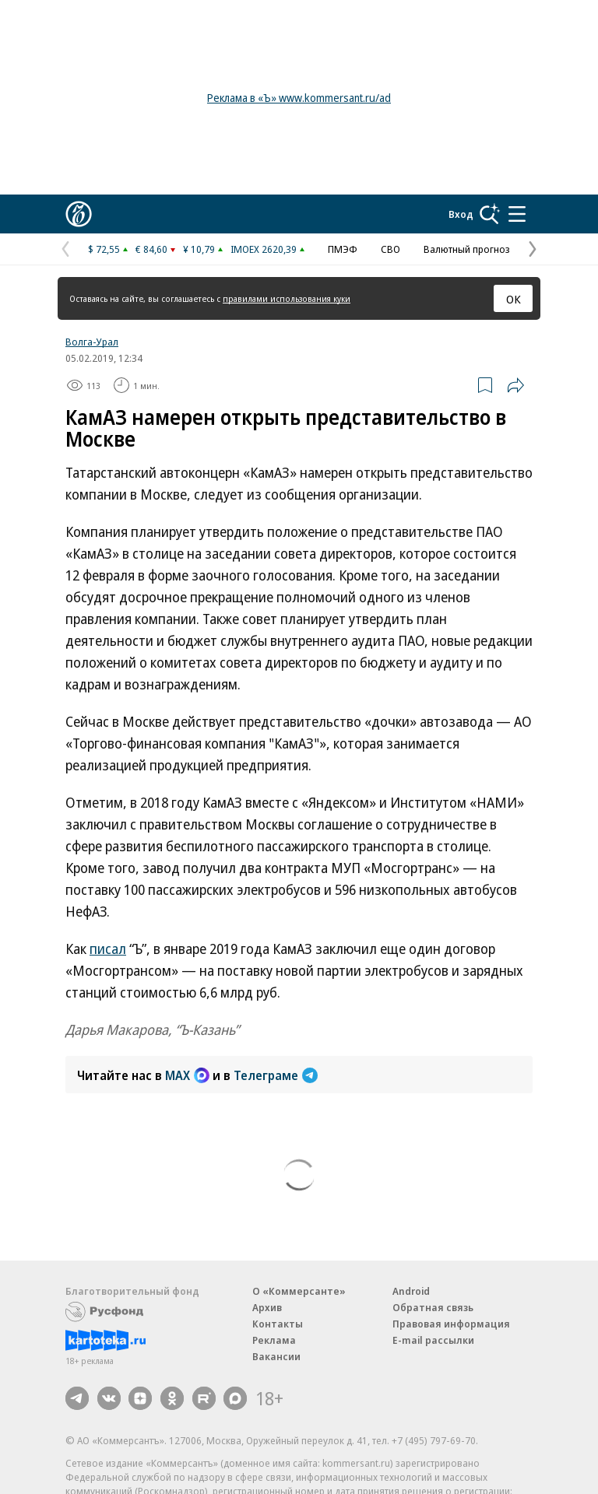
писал (108, 948)
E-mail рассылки (433, 1340)
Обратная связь (432, 1307)
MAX (187, 1075)
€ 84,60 (151, 249)
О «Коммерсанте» (299, 1291)
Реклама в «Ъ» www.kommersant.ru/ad (299, 97)
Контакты (277, 1324)
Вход (460, 214)
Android (411, 1291)
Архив (267, 1307)
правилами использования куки (286, 298)
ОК (513, 299)
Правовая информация (451, 1324)
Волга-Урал (91, 342)
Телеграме (276, 1075)
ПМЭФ (342, 249)
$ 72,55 (104, 249)
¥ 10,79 (199, 249)
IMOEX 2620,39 (263, 249)
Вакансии (276, 1356)
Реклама (274, 1340)
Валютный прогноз (467, 249)
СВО (390, 249)
